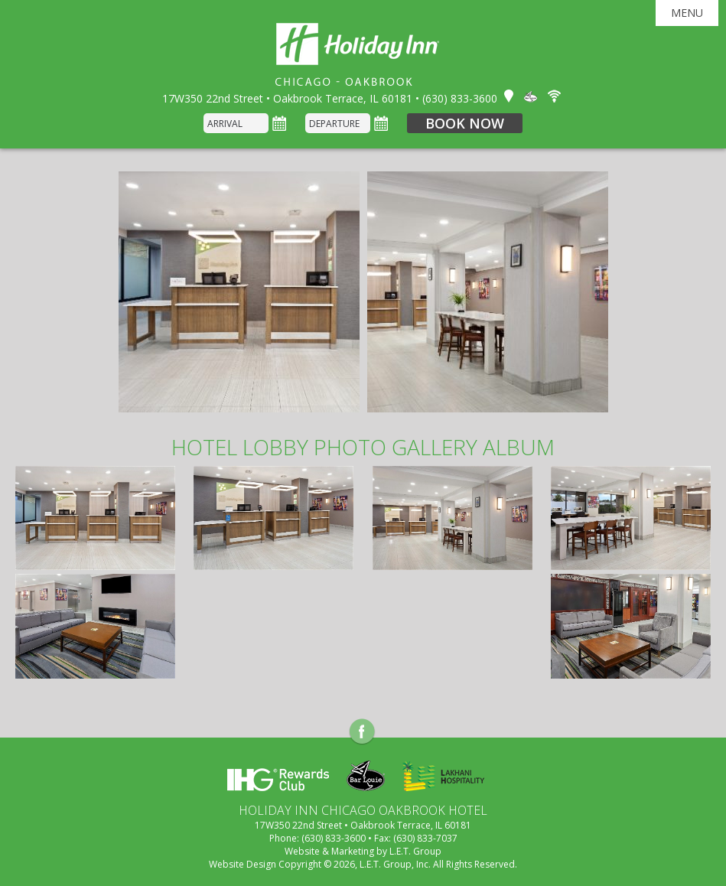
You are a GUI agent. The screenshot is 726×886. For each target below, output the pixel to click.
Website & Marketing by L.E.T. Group (363, 851)
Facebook (362, 731)
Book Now (464, 123)
